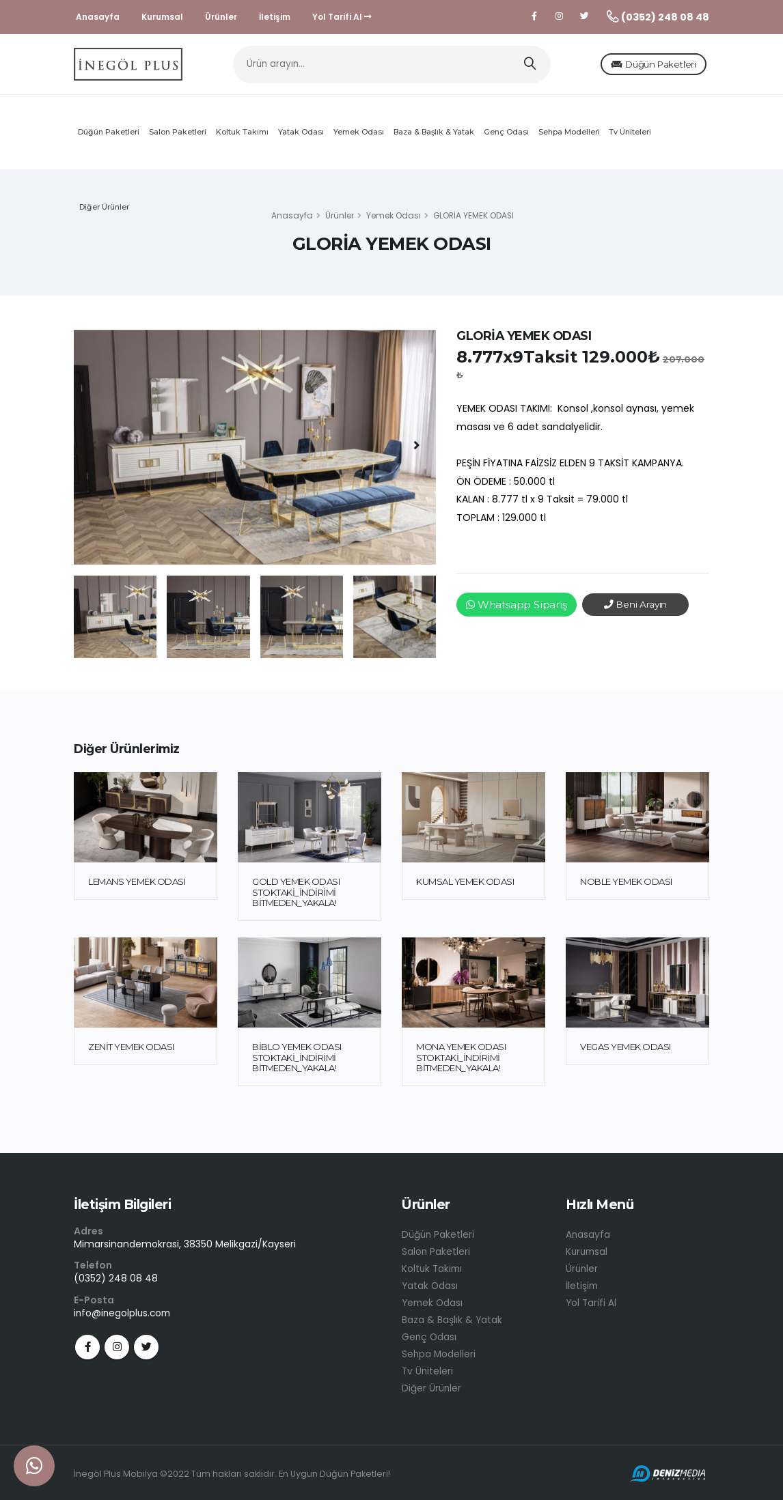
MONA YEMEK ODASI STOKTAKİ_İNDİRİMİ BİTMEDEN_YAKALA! (461, 1061)
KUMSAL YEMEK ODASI (465, 885)
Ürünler (221, 17)
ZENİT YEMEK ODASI (131, 1050)
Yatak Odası (301, 136)
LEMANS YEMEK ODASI (136, 885)
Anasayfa (98, 17)
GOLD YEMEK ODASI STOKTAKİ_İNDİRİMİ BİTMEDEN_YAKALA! (296, 896)
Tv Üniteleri (630, 136)
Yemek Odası (358, 136)
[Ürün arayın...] (392, 66)
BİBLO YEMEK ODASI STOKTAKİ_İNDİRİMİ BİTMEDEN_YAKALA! (297, 1061)
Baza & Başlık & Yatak (434, 136)
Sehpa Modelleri (569, 136)
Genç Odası (506, 136)
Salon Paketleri (177, 136)
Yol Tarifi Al (342, 17)
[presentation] (94, 449)
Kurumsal (162, 17)
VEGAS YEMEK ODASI (625, 1050)
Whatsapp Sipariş (516, 608)
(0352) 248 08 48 (116, 1282)
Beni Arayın (636, 608)
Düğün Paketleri (631, 66)
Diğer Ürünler (104, 211)
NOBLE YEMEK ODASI (626, 885)
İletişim (274, 17)
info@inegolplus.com (124, 1316)
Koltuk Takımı (242, 136)
